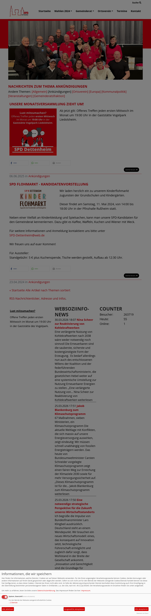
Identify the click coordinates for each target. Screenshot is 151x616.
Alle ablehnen (7, 609)
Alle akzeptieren (141, 609)
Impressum (85, 590)
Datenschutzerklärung (46, 590)
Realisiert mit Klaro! (142, 613)
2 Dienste (13, 602)
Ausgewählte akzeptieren (74, 609)
